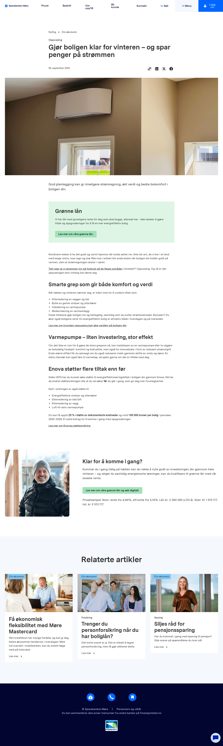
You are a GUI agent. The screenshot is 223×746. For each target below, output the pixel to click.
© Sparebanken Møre (95, 709)
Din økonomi (69, 32)
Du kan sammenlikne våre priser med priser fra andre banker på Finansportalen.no (111, 713)
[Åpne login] (90, 697)
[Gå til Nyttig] (132, 697)
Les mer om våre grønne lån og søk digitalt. (112, 490)
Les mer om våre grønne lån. (75, 234)
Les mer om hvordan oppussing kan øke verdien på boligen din (88, 325)
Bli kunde (115, 6)
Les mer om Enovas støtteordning (70, 425)
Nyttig (52, 32)
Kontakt (142, 5)
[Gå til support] (111, 697)
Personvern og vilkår (129, 709)
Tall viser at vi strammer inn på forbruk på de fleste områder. (86, 268)
